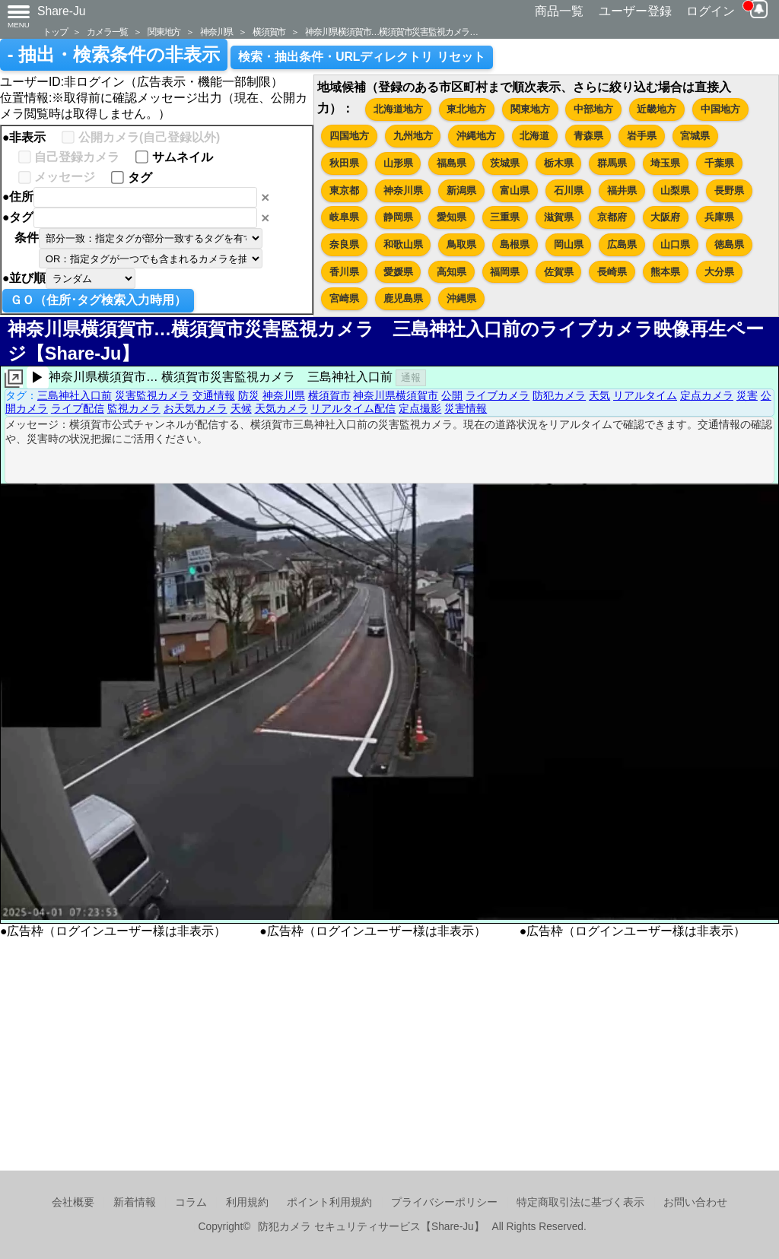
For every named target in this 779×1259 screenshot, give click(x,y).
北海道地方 (398, 109)
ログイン (710, 11)
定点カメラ (706, 395)
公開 (452, 395)
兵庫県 (719, 217)
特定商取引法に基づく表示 (580, 1202)
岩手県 (642, 135)
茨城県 (505, 163)
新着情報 (134, 1202)
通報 (411, 377)
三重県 (505, 217)
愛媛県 (398, 271)
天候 (241, 408)
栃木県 (559, 163)
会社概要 (73, 1202)
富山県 (514, 190)
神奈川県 (216, 31)
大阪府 (665, 217)
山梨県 (675, 190)
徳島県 (729, 244)
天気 (599, 395)
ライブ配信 (77, 408)
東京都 (344, 190)
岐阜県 (344, 217)
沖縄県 (461, 298)
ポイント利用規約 (329, 1202)
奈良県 (344, 244)
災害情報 (465, 408)
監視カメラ (134, 408)
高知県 (451, 271)
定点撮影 (420, 408)
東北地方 (466, 109)
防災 (248, 395)
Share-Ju (61, 11)
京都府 (612, 217)
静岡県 (398, 217)
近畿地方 (656, 109)
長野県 (729, 190)
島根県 (514, 244)
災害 (747, 395)
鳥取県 (461, 244)
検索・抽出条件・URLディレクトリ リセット (361, 56)
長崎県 (612, 271)
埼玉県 (665, 163)
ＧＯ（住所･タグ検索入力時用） (98, 299)
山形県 (398, 163)
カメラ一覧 (107, 31)
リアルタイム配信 (353, 408)
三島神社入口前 (74, 395)
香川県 (344, 271)
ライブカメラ (497, 395)
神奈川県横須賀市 (395, 395)
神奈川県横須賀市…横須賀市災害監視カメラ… (391, 31)
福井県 (622, 190)
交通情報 (213, 395)
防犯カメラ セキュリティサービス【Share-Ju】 (371, 1226)
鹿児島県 (403, 298)
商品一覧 (559, 11)
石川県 (568, 190)
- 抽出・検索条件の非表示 (114, 55)
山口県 (675, 244)
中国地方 (720, 109)
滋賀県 (559, 217)
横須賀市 (269, 31)
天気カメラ (281, 408)
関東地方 (164, 31)
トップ (55, 31)
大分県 (719, 271)
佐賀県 (559, 271)
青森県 (588, 135)
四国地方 (349, 135)
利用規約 (247, 1202)
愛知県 (451, 217)
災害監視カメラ (152, 395)
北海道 (534, 135)
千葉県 (719, 163)
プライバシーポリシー (444, 1202)
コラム (191, 1202)
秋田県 (344, 163)
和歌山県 (403, 244)
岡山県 (568, 244)
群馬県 (612, 163)
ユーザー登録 (635, 11)
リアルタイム (645, 395)
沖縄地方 (476, 135)
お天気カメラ (195, 408)
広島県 (622, 244)
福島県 (451, 163)
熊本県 (665, 271)
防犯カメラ (559, 395)
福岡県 (505, 271)
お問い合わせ (695, 1202)
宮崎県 (344, 298)
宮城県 (695, 135)
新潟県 (461, 190)
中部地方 (593, 109)
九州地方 (413, 135)
